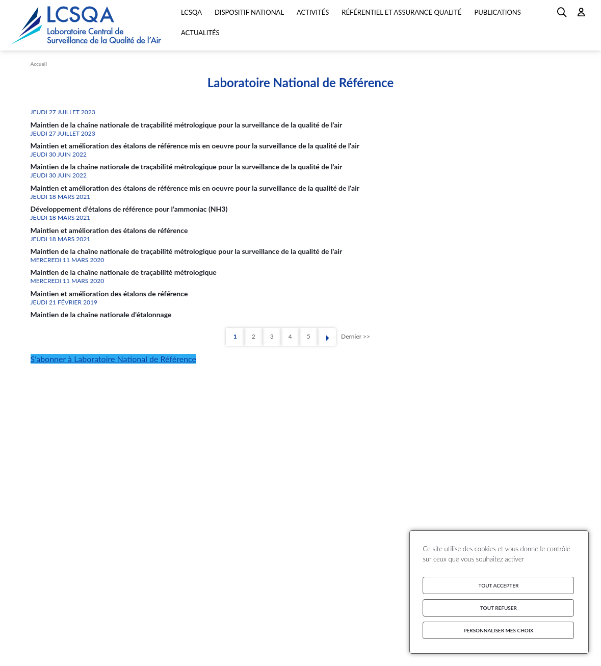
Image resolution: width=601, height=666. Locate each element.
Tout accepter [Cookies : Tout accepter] (499, 585)
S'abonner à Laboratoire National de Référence (114, 359)
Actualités (200, 33)
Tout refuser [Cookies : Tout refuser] (498, 608)
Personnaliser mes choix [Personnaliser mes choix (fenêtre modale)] (498, 630)
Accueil (39, 64)
